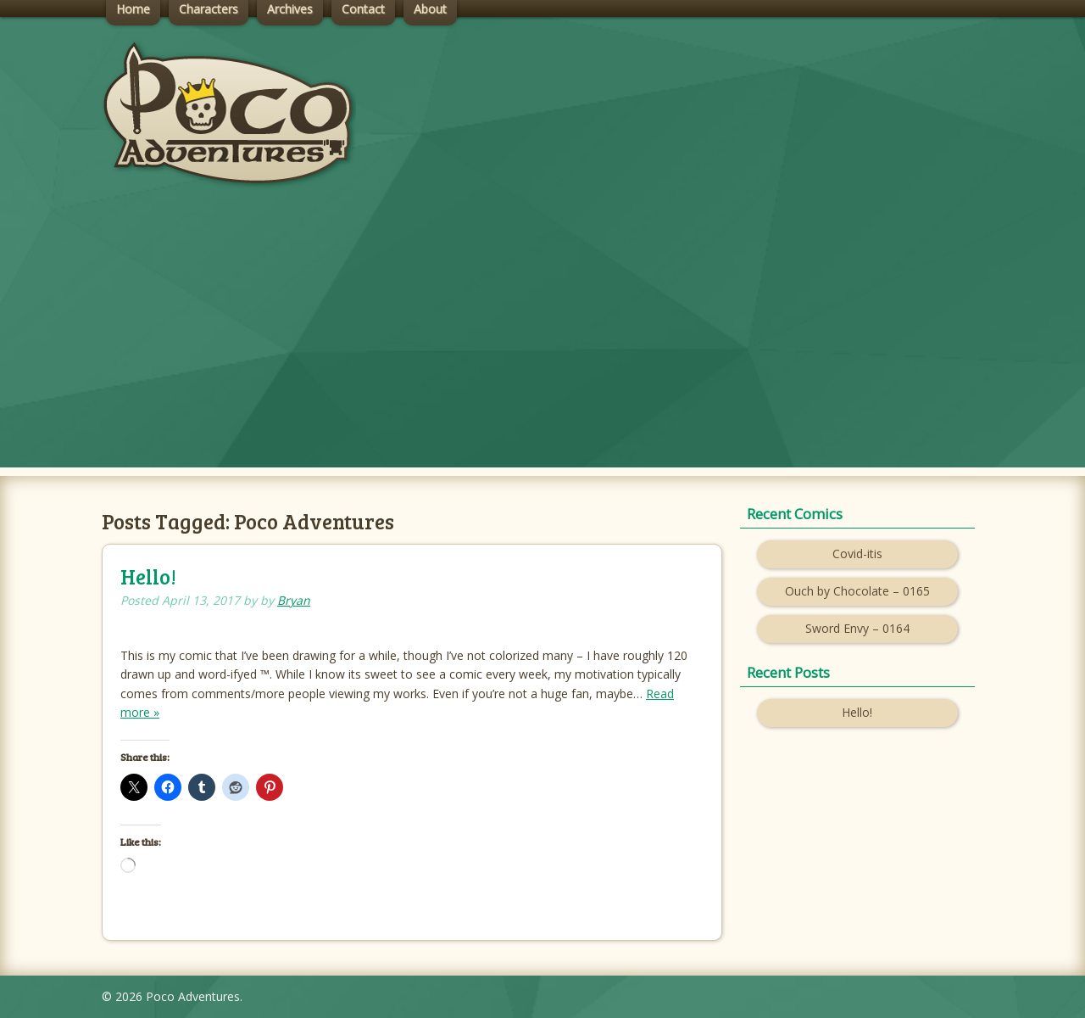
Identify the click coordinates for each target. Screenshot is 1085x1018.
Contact (363, 9)
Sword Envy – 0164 (857, 628)
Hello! (148, 576)
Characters (208, 9)
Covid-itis (857, 553)
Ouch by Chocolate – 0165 (857, 591)
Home (133, 9)
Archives (290, 9)
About (430, 9)
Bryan (293, 600)
